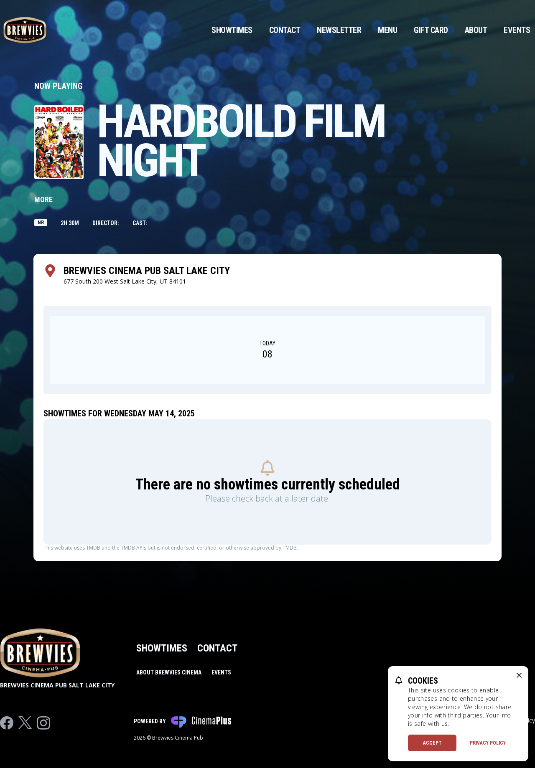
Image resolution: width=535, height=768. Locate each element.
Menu (387, 30)
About (476, 30)
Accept (432, 743)
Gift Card (431, 30)
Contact (285, 30)
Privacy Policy (488, 743)
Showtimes (231, 30)
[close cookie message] (519, 675)
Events (517, 30)
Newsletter (339, 30)
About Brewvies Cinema (168, 672)
